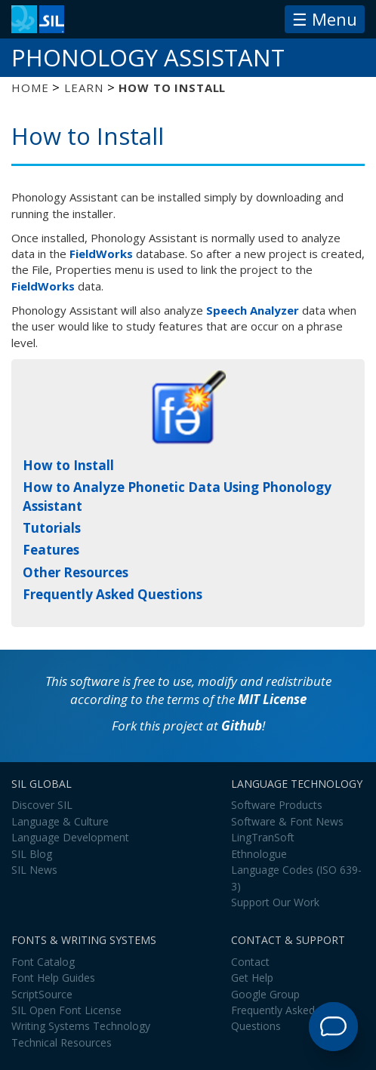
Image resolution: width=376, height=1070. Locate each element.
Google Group (265, 994)
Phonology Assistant (148, 57)
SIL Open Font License (66, 1010)
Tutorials (52, 528)
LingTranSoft (262, 837)
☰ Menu (324, 19)
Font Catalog (43, 962)
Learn (83, 87)
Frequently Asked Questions (112, 594)
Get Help (252, 977)
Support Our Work (275, 902)
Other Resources (75, 572)
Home (29, 87)
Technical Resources (61, 1042)
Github (241, 725)
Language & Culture (60, 821)
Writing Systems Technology (80, 1026)
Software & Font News (287, 821)
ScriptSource (41, 994)
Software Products (276, 805)
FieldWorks (101, 253)
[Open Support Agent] (333, 1026)
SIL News (34, 869)
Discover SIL (41, 805)
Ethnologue (259, 854)
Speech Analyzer (252, 310)
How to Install (68, 465)
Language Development (70, 837)
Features (51, 549)
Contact (250, 962)
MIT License (272, 699)
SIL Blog (31, 854)
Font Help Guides (53, 977)
